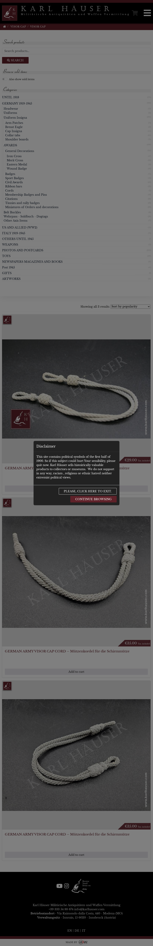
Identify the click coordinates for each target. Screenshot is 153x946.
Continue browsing (93, 499)
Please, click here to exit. (88, 491)
